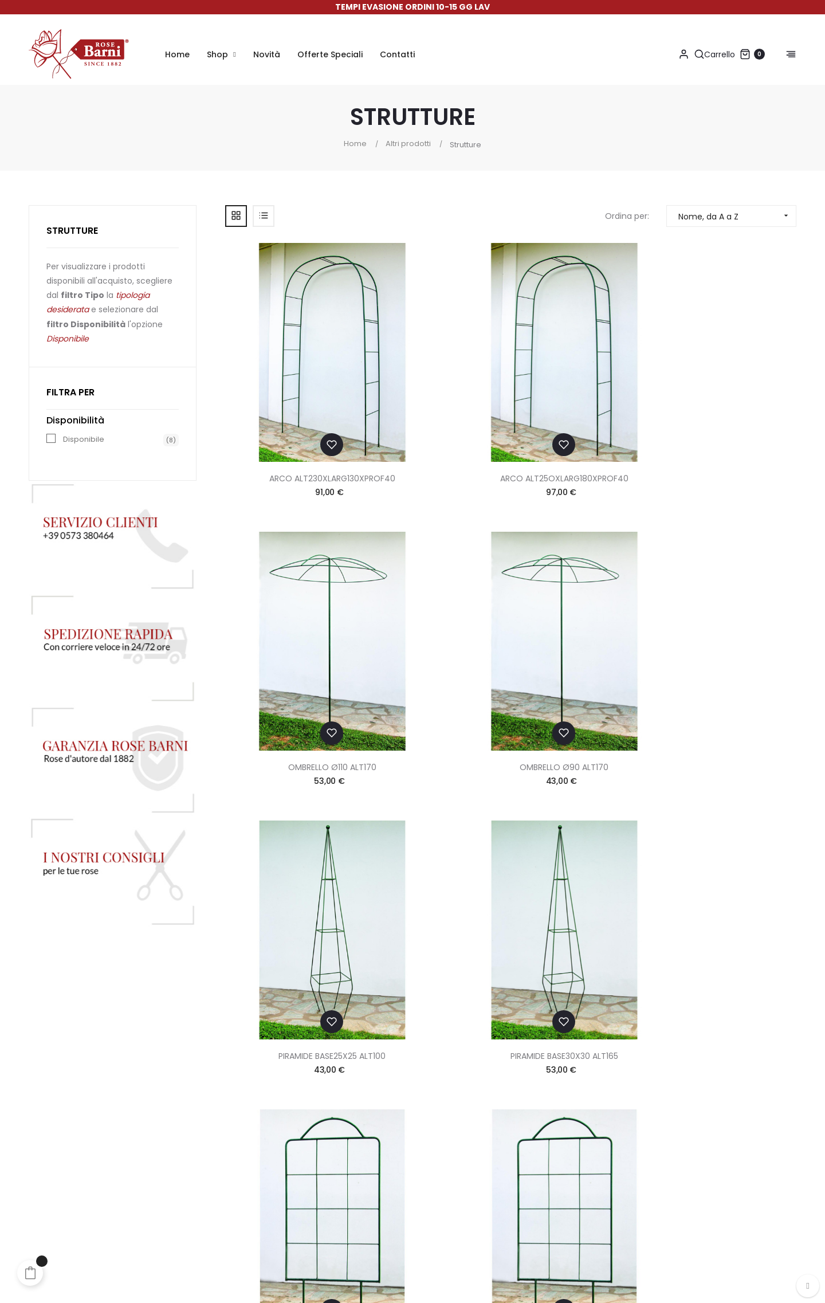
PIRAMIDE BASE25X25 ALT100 (289, 589)
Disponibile (83, 439)
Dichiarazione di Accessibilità (559, 1179)
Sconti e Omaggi (431, 1133)
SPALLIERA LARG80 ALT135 (731, 589)
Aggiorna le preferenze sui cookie (566, 1214)
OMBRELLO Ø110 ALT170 (584, 389)
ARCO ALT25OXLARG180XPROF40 (437, 389)
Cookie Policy (527, 1156)
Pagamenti (419, 1087)
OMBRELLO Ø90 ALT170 (731, 389)
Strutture (72, 230)
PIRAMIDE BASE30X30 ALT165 (437, 589)
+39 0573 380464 (708, 1130)
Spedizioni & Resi (431, 1110)
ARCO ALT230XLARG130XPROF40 (290, 389)
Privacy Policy (527, 1133)
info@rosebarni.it (721, 1153)
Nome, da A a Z (737, 216)
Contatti (516, 1087)
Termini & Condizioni (541, 1110)
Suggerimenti (424, 1156)
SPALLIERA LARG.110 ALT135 (584, 589)
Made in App (771, 1283)
